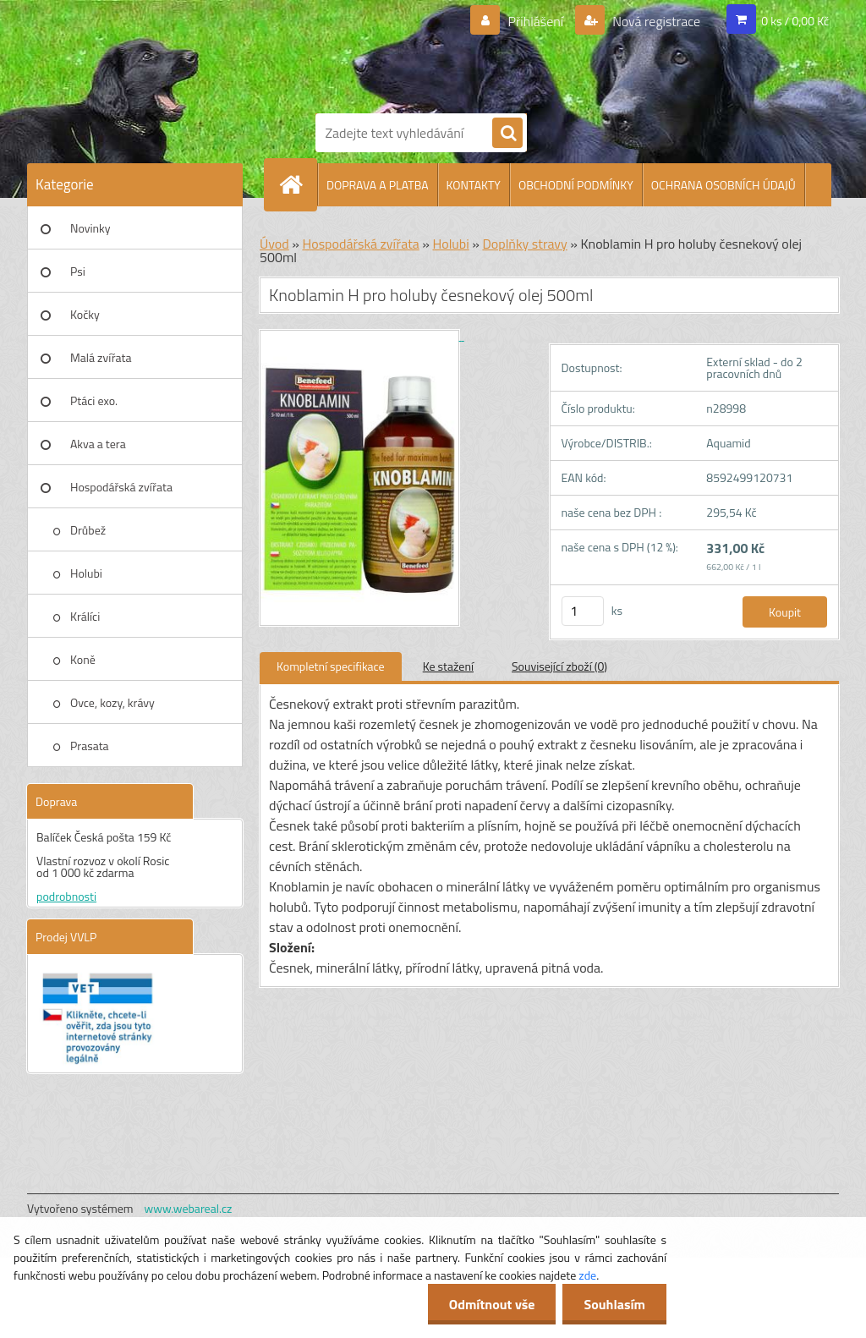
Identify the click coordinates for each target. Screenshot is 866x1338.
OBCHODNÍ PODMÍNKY (575, 185)
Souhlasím (614, 1304)
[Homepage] (297, 184)
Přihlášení (536, 21)
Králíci (85, 616)
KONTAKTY (474, 185)
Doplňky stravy (524, 243)
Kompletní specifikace (331, 666)
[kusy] (583, 611)
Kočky (85, 314)
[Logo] (449, 53)
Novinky (90, 228)
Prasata (89, 745)
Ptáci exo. (94, 400)
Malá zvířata (101, 357)
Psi (77, 271)
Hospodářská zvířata (121, 487)
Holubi (86, 573)
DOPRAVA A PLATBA (377, 185)
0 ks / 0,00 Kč (795, 21)
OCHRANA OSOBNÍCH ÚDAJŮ (723, 185)
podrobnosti (66, 896)
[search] (507, 134)
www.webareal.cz (189, 1208)
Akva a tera (98, 443)
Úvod (274, 243)
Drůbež (88, 530)
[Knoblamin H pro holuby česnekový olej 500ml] (362, 335)
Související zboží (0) (559, 666)
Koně (83, 659)
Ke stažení (448, 666)
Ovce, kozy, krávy (112, 702)
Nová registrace (655, 21)
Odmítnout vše (492, 1304)
